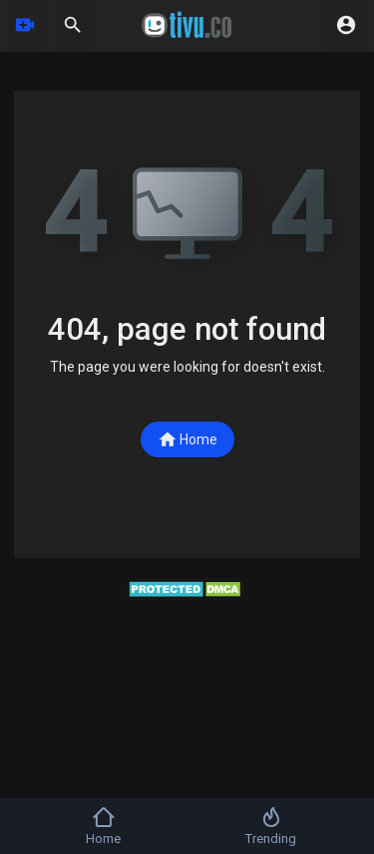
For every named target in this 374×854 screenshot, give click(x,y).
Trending (270, 825)
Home (187, 439)
